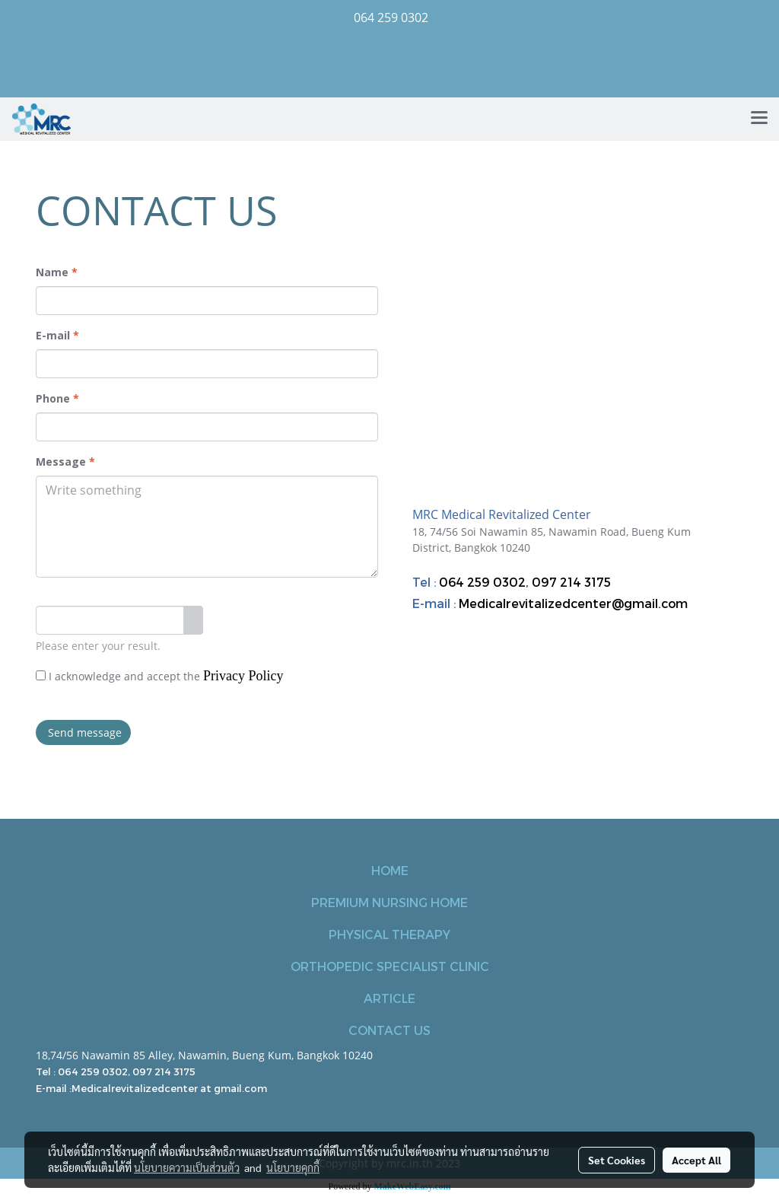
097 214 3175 (571, 582)
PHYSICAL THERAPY (389, 934)
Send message (83, 732)
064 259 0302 (482, 582)
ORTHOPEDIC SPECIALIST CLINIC (390, 966)
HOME (390, 870)
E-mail (57, 335)
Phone (57, 398)
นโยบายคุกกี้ (293, 1167)
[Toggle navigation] (759, 118)
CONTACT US (389, 1030)
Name (57, 272)
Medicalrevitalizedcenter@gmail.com (573, 603)
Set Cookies (616, 1160)
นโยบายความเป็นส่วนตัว (187, 1167)
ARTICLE (389, 998)
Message (65, 461)
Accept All (696, 1160)
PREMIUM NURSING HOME (389, 902)
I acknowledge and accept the (160, 675)
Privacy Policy (243, 675)
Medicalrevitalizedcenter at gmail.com (169, 1088)
